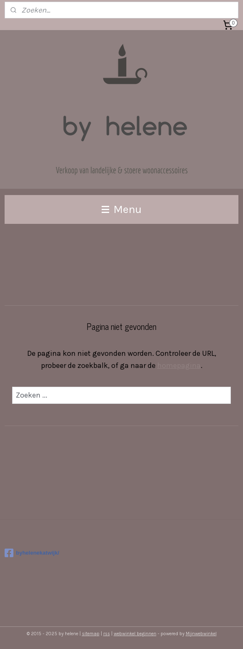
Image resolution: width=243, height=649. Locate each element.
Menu (122, 209)
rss (106, 633)
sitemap (91, 633)
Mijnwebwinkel (201, 633)
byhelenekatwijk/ (32, 553)
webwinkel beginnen (135, 633)
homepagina (179, 365)
